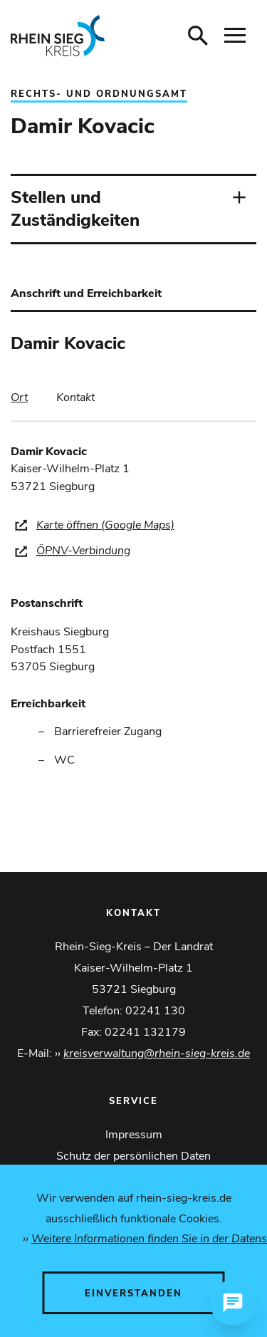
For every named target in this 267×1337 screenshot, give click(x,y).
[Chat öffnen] (233, 1303)
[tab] (19, 397)
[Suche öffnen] (198, 35)
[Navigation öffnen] (235, 35)
